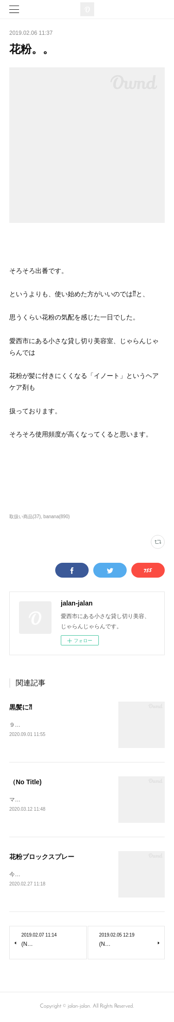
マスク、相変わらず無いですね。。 (53, 800)
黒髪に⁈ (20, 707)
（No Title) (25, 782)
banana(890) (57, 516)
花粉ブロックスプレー (41, 857)
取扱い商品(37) (25, 516)
